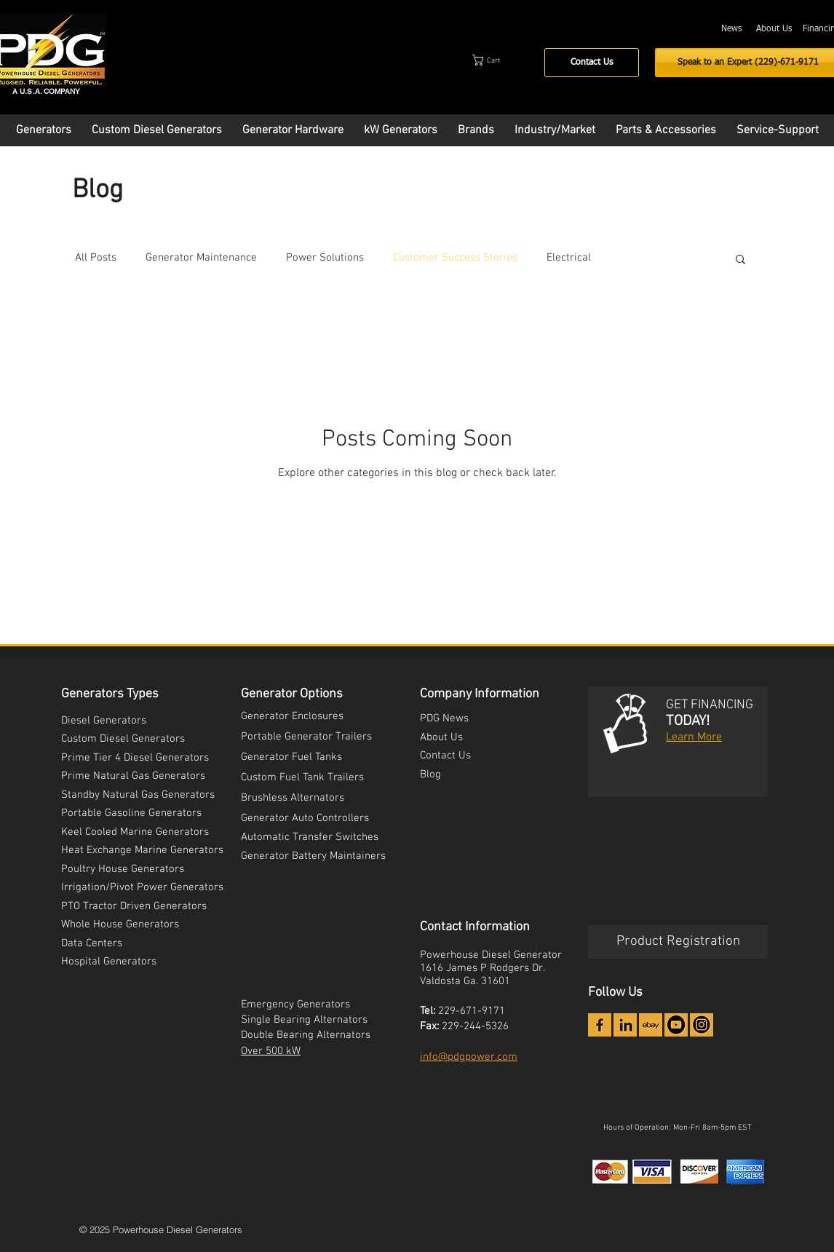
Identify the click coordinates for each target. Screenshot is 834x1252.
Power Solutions (325, 257)
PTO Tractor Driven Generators (134, 906)
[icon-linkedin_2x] (625, 1025)
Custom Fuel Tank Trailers (302, 777)
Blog (430, 774)
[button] (499, 60)
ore (714, 737)
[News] (731, 29)
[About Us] (774, 29)
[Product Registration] (678, 942)
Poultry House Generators (122, 869)
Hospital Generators (108, 961)
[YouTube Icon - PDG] (676, 1025)
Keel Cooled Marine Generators (135, 832)
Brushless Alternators (292, 797)
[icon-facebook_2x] (599, 1025)
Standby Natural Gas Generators (138, 794)
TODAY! (688, 721)
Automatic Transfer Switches (309, 837)
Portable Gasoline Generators (131, 813)
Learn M (686, 737)
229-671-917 (468, 1011)
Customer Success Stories (455, 257)
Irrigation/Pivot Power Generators (142, 887)
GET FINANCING (709, 705)
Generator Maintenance (201, 257)
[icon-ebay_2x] (650, 1025)
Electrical (569, 257)
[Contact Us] (591, 62)
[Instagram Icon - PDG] (701, 1025)
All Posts (95, 257)
